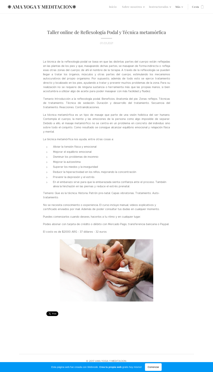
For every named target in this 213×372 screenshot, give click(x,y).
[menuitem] (116, 7)
